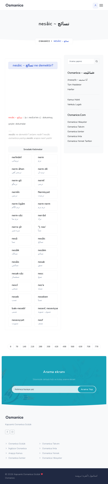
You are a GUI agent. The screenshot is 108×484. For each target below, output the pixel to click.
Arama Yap (87, 389)
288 (40, 346)
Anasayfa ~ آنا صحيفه (77, 79)
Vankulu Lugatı (74, 104)
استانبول (93, 475)
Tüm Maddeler (74, 84)
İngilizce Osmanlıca (16, 448)
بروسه (78, 475)
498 (64, 346)
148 (24, 346)
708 (88, 346)
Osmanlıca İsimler (76, 131)
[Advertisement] (52, 93)
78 (17, 346)
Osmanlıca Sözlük (15, 443)
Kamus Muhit (74, 99)
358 (48, 346)
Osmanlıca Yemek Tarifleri (80, 141)
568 (72, 346)
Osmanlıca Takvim (76, 126)
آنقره (85, 475)
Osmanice (44, 41)
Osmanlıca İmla (75, 136)
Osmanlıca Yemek (49, 453)
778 (96, 346)
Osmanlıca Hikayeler (77, 122)
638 (80, 346)
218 (32, 346)
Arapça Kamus (13, 453)
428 (56, 346)
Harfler (71, 89)
